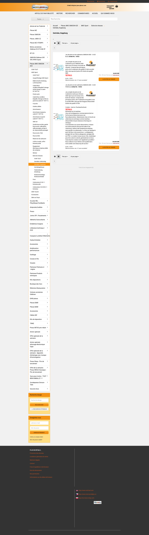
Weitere (59, 13)
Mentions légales (35, 460)
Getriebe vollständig (40, 161)
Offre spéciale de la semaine (36, 337)
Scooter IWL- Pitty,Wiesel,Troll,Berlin (37, 202)
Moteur (35, 153)
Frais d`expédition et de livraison (39, 467)
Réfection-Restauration (37, 288)
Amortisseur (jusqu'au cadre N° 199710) (39, 113)
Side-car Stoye (35, 197)
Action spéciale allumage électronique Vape (37, 344)
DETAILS (68, 75)
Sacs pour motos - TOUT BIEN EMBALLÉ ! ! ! (38, 377)
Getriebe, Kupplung (39, 164)
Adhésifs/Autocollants (37, 220)
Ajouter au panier (109, 79)
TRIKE (32, 323)
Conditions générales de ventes (39, 456)
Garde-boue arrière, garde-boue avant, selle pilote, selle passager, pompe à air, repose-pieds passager (40, 127)
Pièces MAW (34, 307)
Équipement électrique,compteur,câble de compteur (40, 148)
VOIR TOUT (34, 69)
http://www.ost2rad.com (86, 490)
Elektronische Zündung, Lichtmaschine (40, 82)
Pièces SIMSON (35, 34)
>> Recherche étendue (39, 409)
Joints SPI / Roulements (38, 216)
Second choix (34, 389)
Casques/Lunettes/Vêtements (40, 236)
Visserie (32, 263)
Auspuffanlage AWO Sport (40, 78)
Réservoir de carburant (39, 138)
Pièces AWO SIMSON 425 (37, 65)
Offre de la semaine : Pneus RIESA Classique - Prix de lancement (38, 370)
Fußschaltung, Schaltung (38, 171)
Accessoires (34, 194)
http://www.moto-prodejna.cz (87, 494)
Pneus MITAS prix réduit (38, 328)
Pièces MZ (33, 30)
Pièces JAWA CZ (35, 39)
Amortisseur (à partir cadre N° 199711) (39, 118)
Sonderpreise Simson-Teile (37, 384)
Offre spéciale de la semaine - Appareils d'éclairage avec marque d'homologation (38, 354)
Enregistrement (112, 1)
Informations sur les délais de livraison (41, 477)
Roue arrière (36, 136)
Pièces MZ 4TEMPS (36, 43)
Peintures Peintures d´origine (37, 268)
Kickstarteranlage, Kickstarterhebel (39, 175)
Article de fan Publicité (44, 13)
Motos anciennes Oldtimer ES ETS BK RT (37, 48)
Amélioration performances (34, 249)
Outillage (33, 255)
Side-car (35, 121)
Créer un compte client (36, 437)
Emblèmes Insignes (36, 224)
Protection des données (37, 453)
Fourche (35, 103)
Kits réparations (35, 280)
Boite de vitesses (38, 155)
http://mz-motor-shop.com (86, 498)
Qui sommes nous (107, 13)
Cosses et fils (34, 259)
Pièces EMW (34, 303)
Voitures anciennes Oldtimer (36, 293)
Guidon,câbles (37, 106)
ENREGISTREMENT (39, 432)
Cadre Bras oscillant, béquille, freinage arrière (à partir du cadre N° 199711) (40, 99)
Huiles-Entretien (35, 240)
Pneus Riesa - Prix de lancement (37, 362)
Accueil (95, 13)
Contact (32, 463)
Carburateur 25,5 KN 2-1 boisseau (40, 188)
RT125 (32, 53)
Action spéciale (35, 332)
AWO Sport (34, 72)
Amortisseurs (37, 109)
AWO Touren (35, 192)
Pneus (32, 211)
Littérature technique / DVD (37, 229)
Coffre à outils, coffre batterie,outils (39, 142)
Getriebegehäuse (39, 167)
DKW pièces (34, 298)
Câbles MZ (33, 315)
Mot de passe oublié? (36, 439)
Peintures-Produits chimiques (36, 275)
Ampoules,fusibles (36, 207)
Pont (34, 179)
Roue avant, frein (38, 133)
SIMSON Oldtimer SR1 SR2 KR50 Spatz (37, 59)
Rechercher (90, 1)
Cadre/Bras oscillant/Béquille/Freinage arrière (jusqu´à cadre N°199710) (41, 88)
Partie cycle (36, 94)
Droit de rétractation (36, 470)
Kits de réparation (36, 319)
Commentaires (83, 13)
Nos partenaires (34, 474)
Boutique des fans (36, 284)
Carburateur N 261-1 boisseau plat (39, 183)
